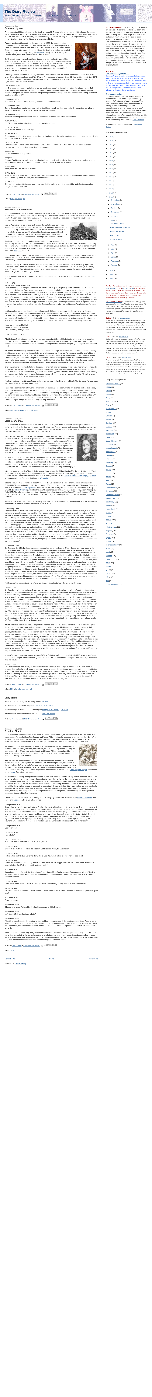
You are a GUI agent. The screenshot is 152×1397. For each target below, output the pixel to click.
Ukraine (109, 574)
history (108, 470)
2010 (111, 270)
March (113, 257)
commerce (110, 434)
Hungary (109, 473)
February (114, 261)
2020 (111, 161)
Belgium (109, 423)
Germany (109, 462)
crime (108, 437)
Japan (108, 484)
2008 (111, 278)
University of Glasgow (78, 770)
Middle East (110, 498)
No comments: (34, 194)
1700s (108, 391)
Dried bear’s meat (14, 421)
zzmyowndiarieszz (31, 410)
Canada (18, 689)
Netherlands (110, 509)
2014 (111, 185)
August (114, 216)
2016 (111, 177)
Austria (108, 412)
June (113, 245)
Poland (108, 516)
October (114, 208)
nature (108, 505)
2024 (111, 145)
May (113, 249)
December (115, 200)
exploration (25, 689)
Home (51, 959)
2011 (111, 197)
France (108, 459)
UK (24, 199)
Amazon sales (125, 318)
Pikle (93, 276)
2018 (111, 169)
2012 (111, 193)
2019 (111, 165)
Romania (109, 534)
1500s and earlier (112, 384)
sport (108, 552)
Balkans (109, 416)
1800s (108, 394)
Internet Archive (21, 490)
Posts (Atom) (21, 964)
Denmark (109, 444)
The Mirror (45, 701)
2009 (111, 274)
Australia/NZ (111, 409)
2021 (111, 156)
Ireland (108, 477)
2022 (111, 153)
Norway (109, 513)
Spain (108, 548)
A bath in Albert (13, 731)
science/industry (112, 545)
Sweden (109, 556)
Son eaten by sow (14, 28)
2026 (111, 136)
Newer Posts (10, 959)
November (115, 204)
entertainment (111, 448)
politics (108, 520)
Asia (107, 405)
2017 (111, 173)
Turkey (108, 566)
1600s (12, 199)
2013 (111, 189)
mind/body (110, 502)
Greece (109, 466)
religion (109, 530)
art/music (109, 401)
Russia (108, 541)
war (14, 950)
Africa (108, 398)
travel (22, 410)
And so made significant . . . (117, 74)
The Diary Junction (114, 94)
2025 (111, 140)
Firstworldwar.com (84, 798)
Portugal (109, 523)
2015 (111, 181)
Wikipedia (40, 52)
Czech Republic (112, 441)
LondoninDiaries (112, 495)
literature (109, 491)
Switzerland (110, 559)
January (114, 265)
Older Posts (93, 959)
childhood (18, 199)
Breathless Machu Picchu (18, 209)
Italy (107, 480)
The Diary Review (20, 11)
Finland (109, 455)
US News (64, 710)
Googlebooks (31, 487)
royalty (108, 538)
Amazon (49, 705)
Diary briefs (11, 697)
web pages (18, 800)
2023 (111, 149)
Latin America (14, 410)
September (115, 212)
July (112, 220)
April (113, 253)
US (31, 689)
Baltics (108, 419)
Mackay (12, 772)
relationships (111, 527)
